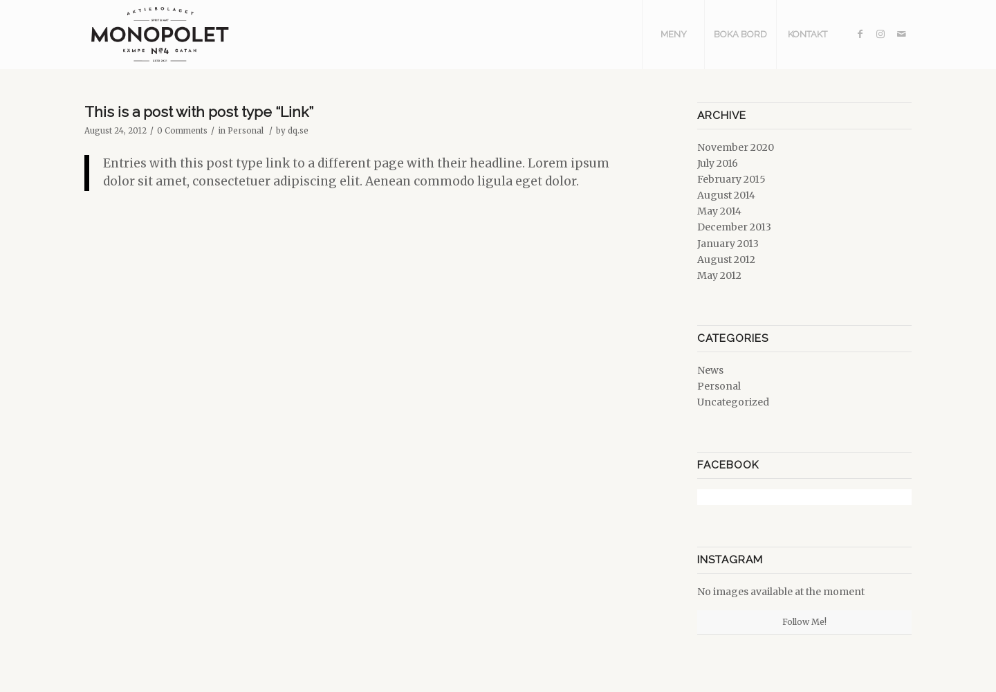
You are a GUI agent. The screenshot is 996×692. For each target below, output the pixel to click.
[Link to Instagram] (880, 34)
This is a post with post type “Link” (198, 111)
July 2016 (717, 163)
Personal (246, 131)
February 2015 (731, 179)
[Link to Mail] (901, 34)
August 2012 (726, 259)
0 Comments (182, 131)
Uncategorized (733, 402)
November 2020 (735, 147)
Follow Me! (804, 622)
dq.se (298, 131)
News (710, 370)
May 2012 (719, 275)
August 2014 (726, 195)
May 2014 (719, 211)
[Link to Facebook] (859, 34)
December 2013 (734, 227)
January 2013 (728, 243)
